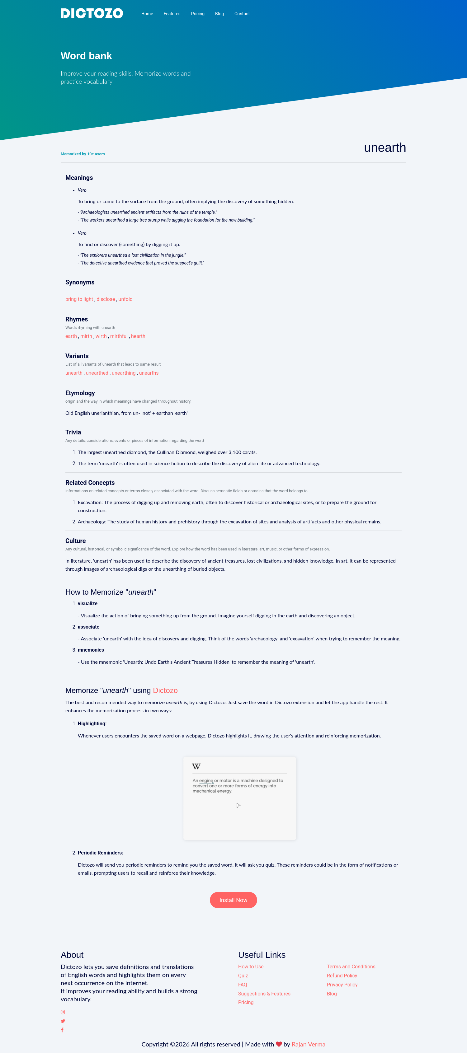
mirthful (119, 336)
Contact (242, 13)
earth (71, 336)
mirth (86, 336)
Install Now (233, 900)
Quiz (243, 976)
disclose (106, 299)
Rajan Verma (309, 1044)
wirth (101, 336)
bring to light (79, 299)
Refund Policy (342, 976)
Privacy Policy (342, 985)
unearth (74, 373)
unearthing (123, 373)
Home (147, 13)
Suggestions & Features (264, 994)
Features (172, 13)
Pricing (198, 13)
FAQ (242, 985)
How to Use (251, 967)
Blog (219, 13)
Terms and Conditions (351, 967)
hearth (138, 336)
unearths (149, 373)
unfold (126, 299)
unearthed (97, 373)
